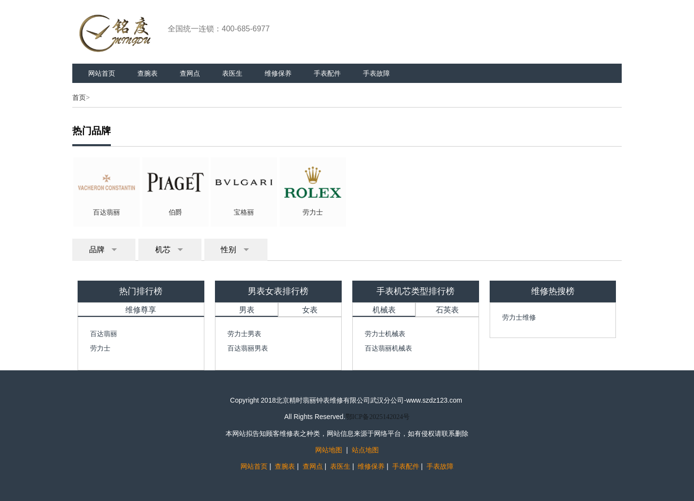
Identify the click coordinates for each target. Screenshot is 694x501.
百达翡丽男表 (247, 348)
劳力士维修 (519, 317)
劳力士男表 (244, 334)
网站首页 (101, 73)
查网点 (190, 73)
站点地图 (365, 450)
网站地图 (328, 450)
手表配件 (327, 73)
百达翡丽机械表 (388, 348)
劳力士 (100, 348)
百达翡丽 (103, 334)
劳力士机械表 (385, 334)
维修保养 (278, 73)
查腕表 (147, 73)
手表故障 (376, 73)
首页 (79, 97)
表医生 (232, 73)
